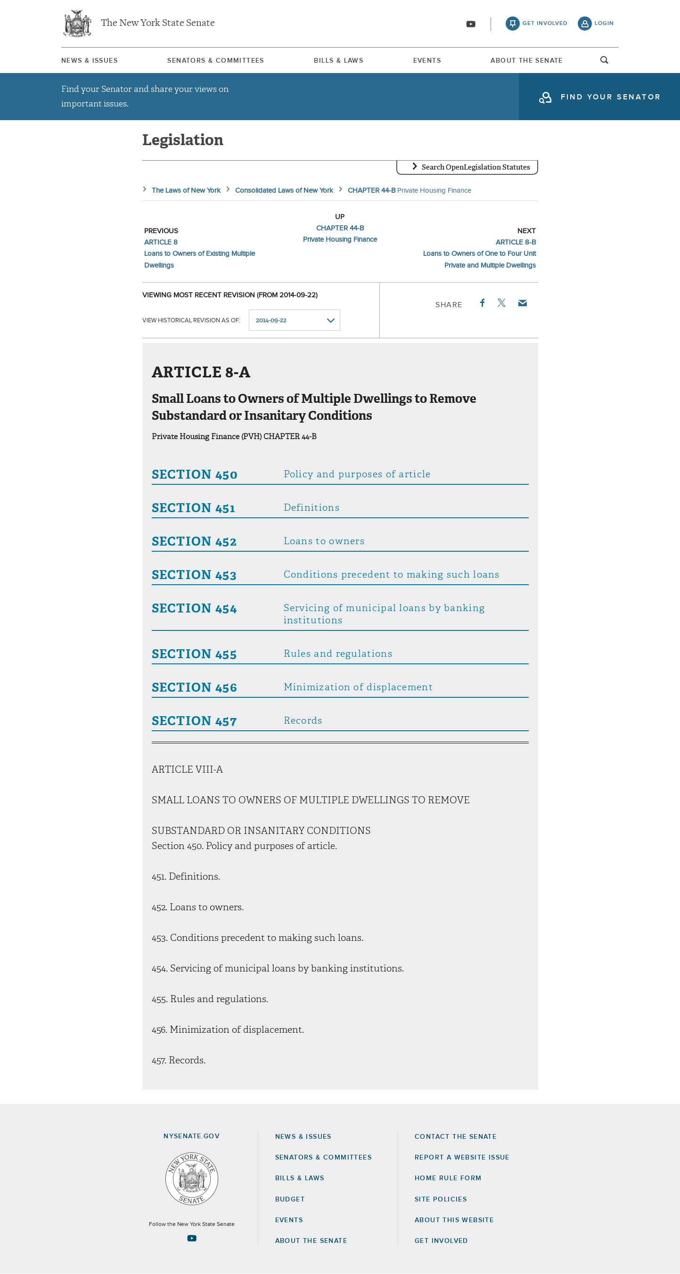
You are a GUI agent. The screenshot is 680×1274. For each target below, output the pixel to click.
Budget (290, 1199)
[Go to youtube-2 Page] (191, 1238)
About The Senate (527, 60)
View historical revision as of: (191, 321)
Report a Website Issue (462, 1157)
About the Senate (311, 1241)
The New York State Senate (158, 23)
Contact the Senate (456, 1137)
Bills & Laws (338, 60)
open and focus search (605, 63)
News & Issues (89, 60)
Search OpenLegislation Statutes (476, 167)
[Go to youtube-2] (470, 24)
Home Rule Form (448, 1178)
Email (522, 303)
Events (427, 60)
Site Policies (441, 1199)
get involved (545, 23)
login (604, 23)
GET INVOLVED (441, 1241)
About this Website (454, 1220)
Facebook (481, 303)
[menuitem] (89, 61)
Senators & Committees (215, 60)
